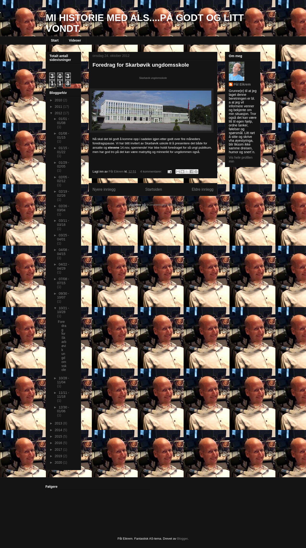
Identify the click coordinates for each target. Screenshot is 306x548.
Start (55, 40)
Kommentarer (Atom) (162, 204)
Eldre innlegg (202, 189)
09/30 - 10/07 (63, 295)
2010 (59, 100)
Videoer (75, 40)
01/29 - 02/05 (63, 164)
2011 (59, 107)
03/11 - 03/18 (63, 223)
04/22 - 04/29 (63, 266)
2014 (59, 430)
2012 (59, 113)
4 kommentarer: (151, 171)
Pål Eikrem (242, 84)
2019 (59, 456)
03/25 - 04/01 (63, 237)
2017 (59, 449)
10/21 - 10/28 (63, 310)
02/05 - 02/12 (63, 179)
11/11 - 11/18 (63, 395)
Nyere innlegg (104, 189)
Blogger (182, 538)
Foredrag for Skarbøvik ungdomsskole (141, 65)
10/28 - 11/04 (63, 380)
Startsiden (153, 189)
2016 (59, 443)
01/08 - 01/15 (63, 135)
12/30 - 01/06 (63, 409)
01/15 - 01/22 (63, 150)
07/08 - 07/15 (63, 281)
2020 (59, 462)
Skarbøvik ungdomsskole (153, 78)
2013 (59, 423)
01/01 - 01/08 (63, 121)
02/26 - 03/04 (63, 208)
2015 (59, 436)
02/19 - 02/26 (63, 193)
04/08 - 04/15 (63, 252)
